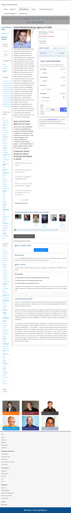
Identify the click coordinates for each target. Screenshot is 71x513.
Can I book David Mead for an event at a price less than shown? (23, 192)
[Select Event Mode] (53, 81)
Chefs (4, 268)
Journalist (5, 325)
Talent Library (24, 9)
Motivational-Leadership (6, 209)
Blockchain (5, 260)
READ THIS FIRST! (41, 250)
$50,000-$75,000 (6, 91)
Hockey (4, 315)
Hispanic (5, 186)
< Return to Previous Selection (24, 236)
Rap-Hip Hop (6, 216)
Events (34, 9)
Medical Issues (5, 204)
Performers (6, 66)
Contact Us (4, 447)
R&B (4, 214)
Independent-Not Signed (6, 318)
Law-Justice (5, 329)
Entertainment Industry (6, 173)
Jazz (4, 195)
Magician (5, 331)
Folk (4, 177)
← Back (52, 109)
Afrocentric (5, 120)
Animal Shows (4, 128)
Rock (4, 220)
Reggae (5, 218)
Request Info (23, 13)
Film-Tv (4, 175)
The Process (4, 464)
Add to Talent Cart (61, 48)
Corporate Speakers (10, 13)
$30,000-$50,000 (6, 89)
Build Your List (5, 33)
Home (5, 9)
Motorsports (6, 346)
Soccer (4, 365)
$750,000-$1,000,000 (6, 106)
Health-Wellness (5, 313)
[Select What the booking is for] (53, 73)
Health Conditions (5, 310)
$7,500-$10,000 (6, 83)
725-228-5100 (52, 120)
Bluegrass (5, 138)
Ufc (3, 379)
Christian (5, 145)
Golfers (5, 307)
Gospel (4, 184)
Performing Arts (6, 351)
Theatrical (5, 227)
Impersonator (6, 188)
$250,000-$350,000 (6, 100)
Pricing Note (42, 38)
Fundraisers (4, 459)
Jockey (4, 323)
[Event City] (53, 89)
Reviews (3, 442)
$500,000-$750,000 (6, 104)
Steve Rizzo (53, 221)
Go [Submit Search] (6, 55)
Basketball (5, 136)
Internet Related (5, 191)
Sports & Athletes (5, 71)
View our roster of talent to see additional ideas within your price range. (37, 230)
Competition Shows (6, 155)
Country (5, 157)
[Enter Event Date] (53, 97)
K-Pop (4, 197)
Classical (5, 150)
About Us (13, 9)
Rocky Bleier (18, 219)
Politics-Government (6, 354)
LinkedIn (4, 504)
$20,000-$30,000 (6, 87)
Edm (4, 167)
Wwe (4, 381)
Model (4, 341)
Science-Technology (6, 223)
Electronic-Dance (5, 170)
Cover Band (6, 159)
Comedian (5, 152)
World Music (6, 235)
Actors (4, 64)
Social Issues (4, 368)
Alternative (5, 122)
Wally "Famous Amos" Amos (62, 224)
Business (5, 266)
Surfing (4, 370)
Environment (6, 297)
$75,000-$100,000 (6, 93)
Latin (4, 199)
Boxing (4, 264)
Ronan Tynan (27, 221)
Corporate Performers (46, 9)
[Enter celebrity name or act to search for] (6, 51)
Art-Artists (5, 130)
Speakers (5, 68)
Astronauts (5, 132)
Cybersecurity (6, 281)
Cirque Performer (5, 148)
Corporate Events (5, 456)
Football (5, 179)
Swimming (5, 225)
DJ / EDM (3, 476)
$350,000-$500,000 (6, 102)
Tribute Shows (4, 233)
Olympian (5, 348)
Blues (4, 140)
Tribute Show (4, 230)
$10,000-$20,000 (6, 85)
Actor (4, 249)
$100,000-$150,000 (6, 95)
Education (5, 292)
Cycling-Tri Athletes (5, 284)
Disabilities (5, 288)
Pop (4, 212)
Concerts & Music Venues (7, 462)
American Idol (5, 125)
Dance (4, 161)
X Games (5, 383)
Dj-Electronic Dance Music (6, 164)
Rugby (4, 360)
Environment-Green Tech (6, 300)
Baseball (5, 134)
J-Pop (4, 193)
